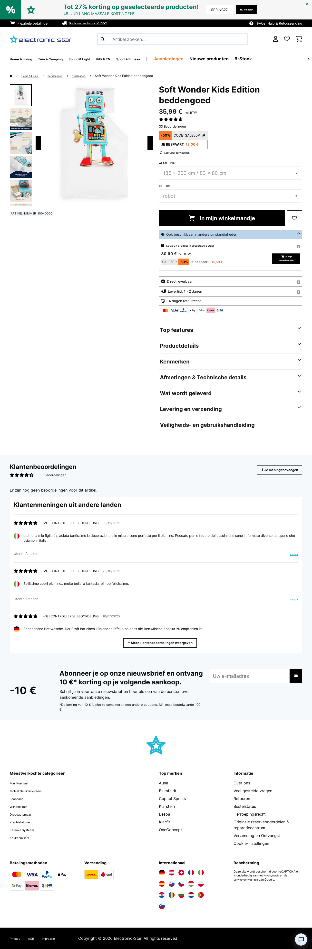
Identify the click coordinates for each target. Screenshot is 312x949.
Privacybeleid (272, 875)
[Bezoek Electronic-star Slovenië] (162, 906)
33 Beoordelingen (172, 126)
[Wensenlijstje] (287, 39)
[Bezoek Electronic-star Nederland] (191, 895)
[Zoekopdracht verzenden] (103, 39)
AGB (35, 938)
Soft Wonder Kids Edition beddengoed (139, 76)
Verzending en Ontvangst (257, 835)
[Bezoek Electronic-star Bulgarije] (181, 895)
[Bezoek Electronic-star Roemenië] (172, 895)
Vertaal (291, 556)
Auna (163, 783)
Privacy (16, 938)
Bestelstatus (245, 806)
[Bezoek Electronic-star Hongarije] (191, 884)
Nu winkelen (243, 10)
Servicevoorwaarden (248, 879)
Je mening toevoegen (272, 470)
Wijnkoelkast (21, 806)
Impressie (55, 938)
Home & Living (33, 76)
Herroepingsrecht (250, 814)
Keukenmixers (22, 837)
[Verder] (308, 59)
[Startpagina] (16, 76)
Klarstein (167, 806)
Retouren (242, 798)
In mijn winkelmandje (222, 218)
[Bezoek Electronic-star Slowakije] (172, 884)
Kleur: (164, 186)
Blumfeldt (167, 790)
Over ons (242, 783)
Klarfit (164, 821)
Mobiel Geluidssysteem (31, 790)
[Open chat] (301, 939)
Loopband (19, 798)
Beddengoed (64, 76)
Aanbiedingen (206, 58)
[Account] (275, 39)
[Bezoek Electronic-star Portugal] (201, 895)
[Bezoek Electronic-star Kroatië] (162, 895)
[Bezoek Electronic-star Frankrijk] (191, 872)
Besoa (164, 814)
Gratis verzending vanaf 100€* (93, 23)
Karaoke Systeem (26, 829)
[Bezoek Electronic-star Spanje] (162, 884)
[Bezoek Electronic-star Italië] (201, 872)
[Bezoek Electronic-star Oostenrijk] (172, 872)
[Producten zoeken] (172, 39)
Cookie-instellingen (251, 843)
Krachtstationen (24, 821)
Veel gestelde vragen (253, 790)
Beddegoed (92, 76)
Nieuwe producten (246, 58)
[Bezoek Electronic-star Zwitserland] (181, 872)
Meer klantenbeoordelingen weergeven (161, 642)
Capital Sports (172, 798)
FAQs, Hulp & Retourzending (279, 23)
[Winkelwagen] (299, 39)
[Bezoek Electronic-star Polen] (201, 884)
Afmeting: (167, 163)
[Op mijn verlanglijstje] (294, 218)
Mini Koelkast (22, 783)
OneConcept (170, 829)
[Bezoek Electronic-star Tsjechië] (181, 884)
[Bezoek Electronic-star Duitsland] (162, 872)
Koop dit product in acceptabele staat (196, 245)
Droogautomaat (24, 814)
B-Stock (280, 58)
